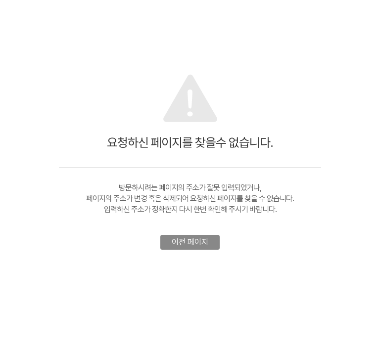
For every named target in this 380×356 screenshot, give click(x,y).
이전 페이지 (190, 242)
